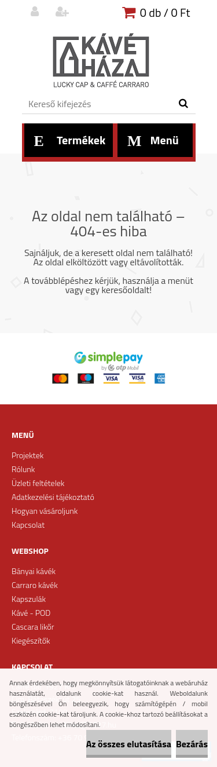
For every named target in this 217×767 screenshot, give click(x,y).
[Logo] (101, 61)
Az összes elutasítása (128, 744)
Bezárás (192, 744)
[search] (183, 104)
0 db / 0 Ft (165, 12)
